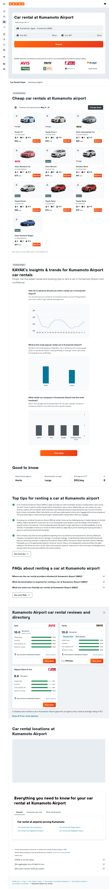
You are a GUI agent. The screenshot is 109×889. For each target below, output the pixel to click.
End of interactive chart (31, 331)
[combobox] (22, 22)
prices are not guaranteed (61, 852)
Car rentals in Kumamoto (20, 884)
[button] (4, 4)
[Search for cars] (4, 21)
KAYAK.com (16, 881)
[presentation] (104, 612)
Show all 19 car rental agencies (25, 716)
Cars (24, 881)
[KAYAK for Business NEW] (4, 49)
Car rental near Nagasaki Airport (71, 831)
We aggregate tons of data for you (60, 864)
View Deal (36, 141)
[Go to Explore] (4, 39)
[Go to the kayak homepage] (16, 3)
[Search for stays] (4, 16)
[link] (58, 453)
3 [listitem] (83, 137)
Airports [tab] (19, 812)
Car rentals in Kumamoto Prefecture (57, 881)
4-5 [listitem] (28, 137)
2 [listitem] (16, 137)
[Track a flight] (4, 44)
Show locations (51, 655)
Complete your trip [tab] (34, 812)
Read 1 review (26, 633)
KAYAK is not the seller (60, 859)
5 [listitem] (77, 137)
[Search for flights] (4, 11)
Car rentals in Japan (35, 881)
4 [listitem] (47, 137)
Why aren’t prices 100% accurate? (60, 868)
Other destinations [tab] (53, 812)
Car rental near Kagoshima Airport (31, 831)
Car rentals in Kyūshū (79, 881)
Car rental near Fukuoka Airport (30, 827)
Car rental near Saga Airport (70, 827)
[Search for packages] (4, 27)
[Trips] (4, 56)
